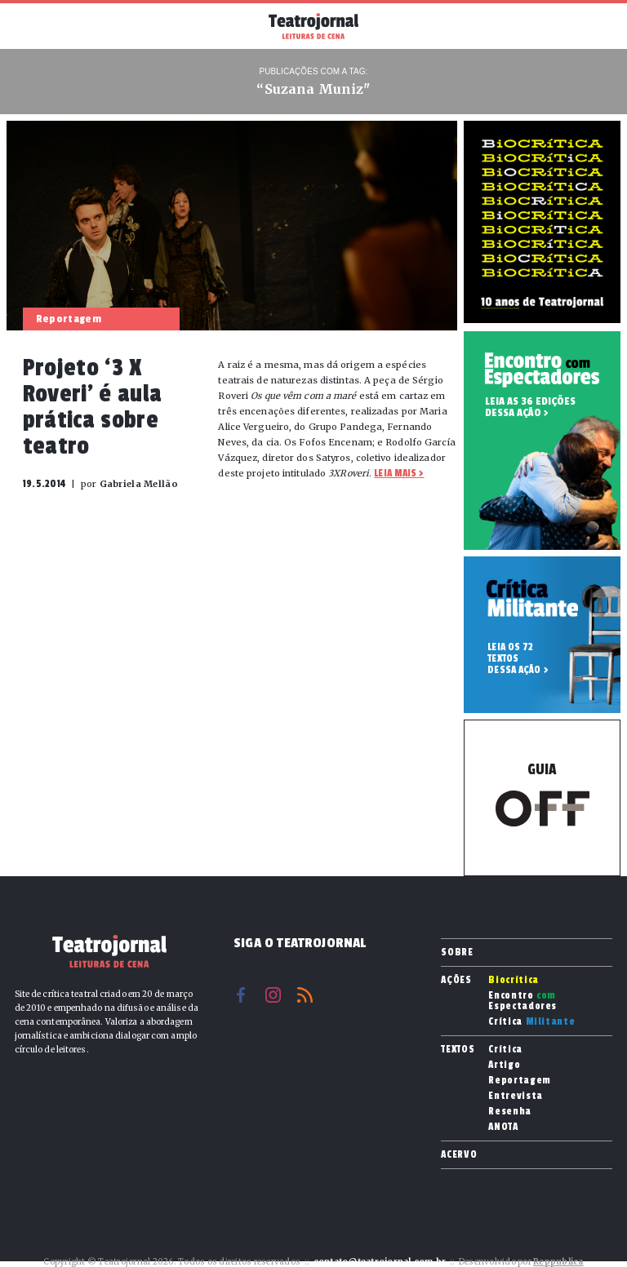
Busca (595, 26)
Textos (457, 1049)
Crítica (531, 1022)
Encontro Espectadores (522, 1001)
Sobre (457, 952)
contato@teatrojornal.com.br (380, 1261)
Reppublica (558, 1261)
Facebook (241, 995)
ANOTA (503, 1127)
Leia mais (395, 473)
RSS (305, 995)
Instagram (273, 995)
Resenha (509, 1111)
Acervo (459, 1154)
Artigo (504, 1065)
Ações (456, 980)
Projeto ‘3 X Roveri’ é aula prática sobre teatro (92, 407)
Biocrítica (513, 980)
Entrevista (515, 1096)
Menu (32, 24)
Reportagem (519, 1080)
